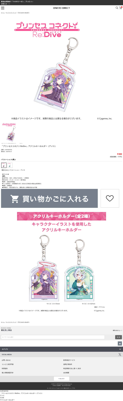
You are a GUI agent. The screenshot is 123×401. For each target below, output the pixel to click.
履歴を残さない (117, 330)
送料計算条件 (67, 364)
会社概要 (66, 372)
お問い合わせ (6, 360)
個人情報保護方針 (8, 372)
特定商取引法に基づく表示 (72, 368)
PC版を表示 (61, 378)
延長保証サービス (69, 360)
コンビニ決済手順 (8, 364)
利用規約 (5, 368)
